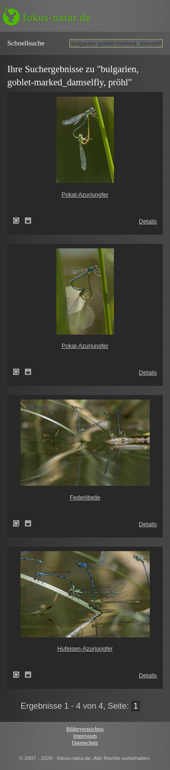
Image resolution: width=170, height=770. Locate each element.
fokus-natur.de (57, 17)
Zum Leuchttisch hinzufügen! (28, 220)
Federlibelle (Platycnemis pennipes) (19, 523)
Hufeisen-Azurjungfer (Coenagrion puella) (19, 674)
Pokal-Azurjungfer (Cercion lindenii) (19, 220)
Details (148, 221)
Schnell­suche (25, 43)
